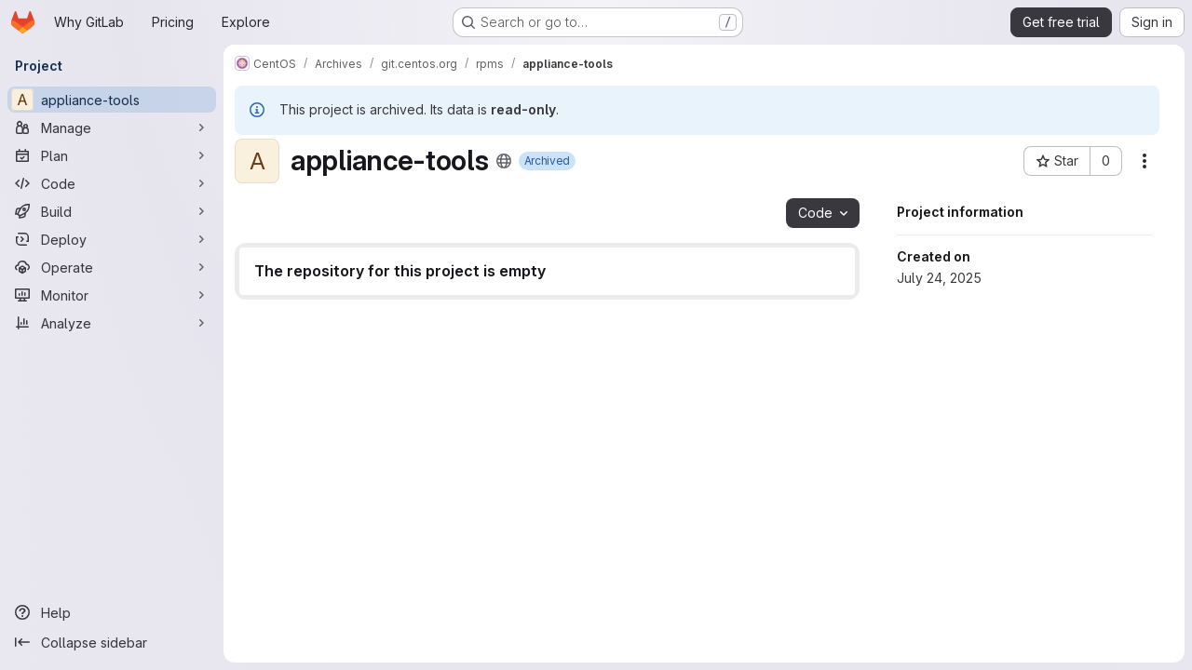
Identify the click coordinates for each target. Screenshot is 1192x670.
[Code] (111, 183)
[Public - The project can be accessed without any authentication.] (503, 161)
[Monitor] (111, 295)
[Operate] (111, 267)
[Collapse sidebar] (111, 642)
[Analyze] (111, 323)
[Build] (111, 211)
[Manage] (111, 127)
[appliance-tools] (111, 100)
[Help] (111, 612)
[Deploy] (111, 239)
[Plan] (111, 155)
